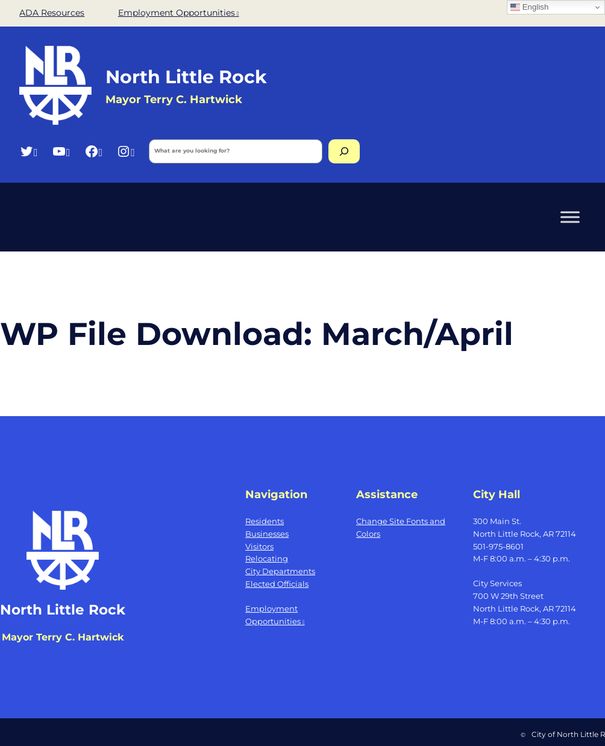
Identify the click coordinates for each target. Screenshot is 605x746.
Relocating (266, 558)
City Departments (280, 571)
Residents (264, 521)
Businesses (267, 534)
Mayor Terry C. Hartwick (173, 99)
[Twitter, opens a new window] (28, 151)
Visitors (259, 546)
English (529, 7)
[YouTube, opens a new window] (61, 151)
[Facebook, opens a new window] (93, 151)
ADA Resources (51, 12)
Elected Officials (277, 584)
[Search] (344, 151)
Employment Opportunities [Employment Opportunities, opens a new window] (178, 12)
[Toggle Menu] (570, 217)
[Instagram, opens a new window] (125, 151)
